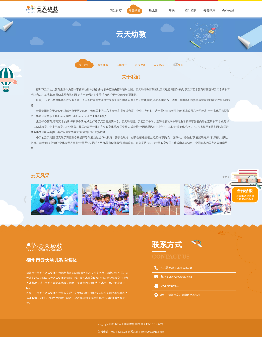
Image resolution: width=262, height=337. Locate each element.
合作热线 (228, 10)
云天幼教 (134, 10)
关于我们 (84, 65)
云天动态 (209, 10)
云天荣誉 (177, 65)
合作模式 (121, 65)
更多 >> (226, 177)
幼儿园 (153, 10)
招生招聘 (191, 10)
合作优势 (140, 65)
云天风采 (159, 65)
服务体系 (103, 65)
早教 (172, 10)
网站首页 (116, 10)
